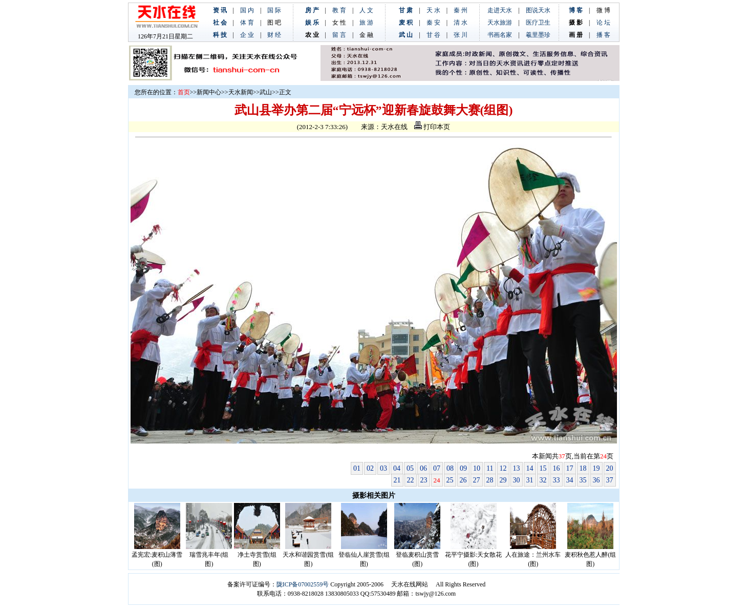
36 (596, 480)
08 (450, 468)
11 (489, 468)
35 (583, 480)
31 (529, 480)
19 (596, 468)
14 (529, 468)
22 (410, 480)
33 (556, 480)
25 (450, 480)
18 (583, 468)
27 (476, 480)
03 (383, 468)
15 (543, 468)
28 (490, 480)
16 (556, 468)
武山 (266, 92)
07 (436, 468)
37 (609, 480)
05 (410, 468)
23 (424, 480)
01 (356, 468)
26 (463, 480)
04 (396, 468)
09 (463, 468)
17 (569, 468)
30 (516, 480)
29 (503, 480)
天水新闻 (240, 92)
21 (397, 480)
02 (370, 468)
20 (609, 468)
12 (503, 468)
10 (476, 468)
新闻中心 (209, 92)
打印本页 (432, 127)
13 (516, 468)
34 (569, 480)
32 (543, 480)
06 (423, 468)
